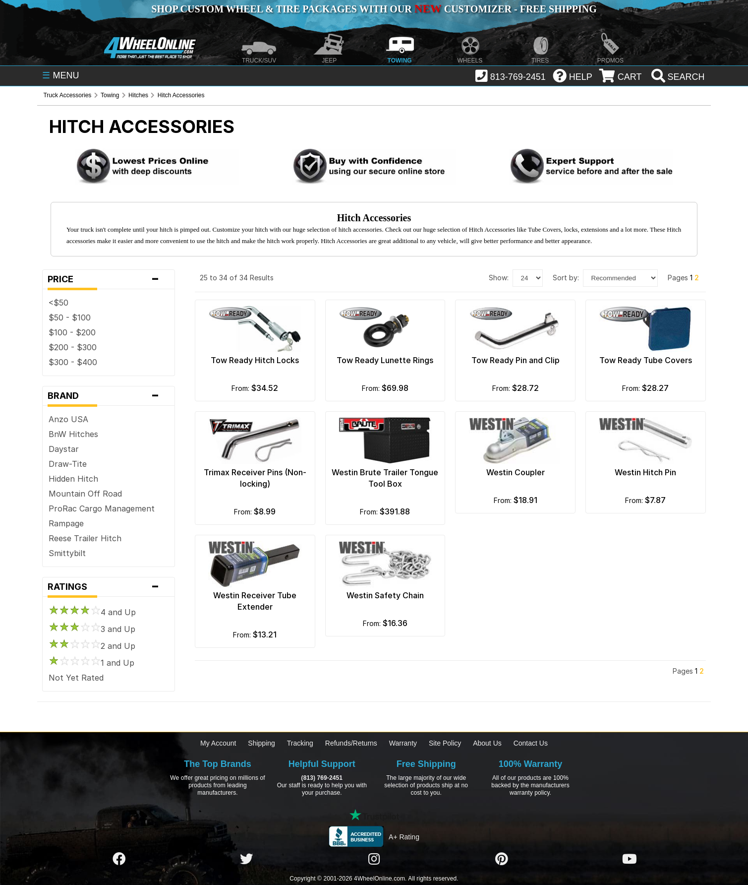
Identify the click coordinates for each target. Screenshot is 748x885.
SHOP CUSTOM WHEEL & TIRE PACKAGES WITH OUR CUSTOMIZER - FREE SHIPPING (373, 8)
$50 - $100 (70, 317)
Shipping (261, 743)
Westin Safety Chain (385, 595)
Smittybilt (67, 553)
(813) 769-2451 (322, 777)
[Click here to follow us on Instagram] (374, 859)
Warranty (403, 743)
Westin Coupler (515, 472)
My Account (218, 743)
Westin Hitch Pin (645, 472)
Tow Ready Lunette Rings (385, 360)
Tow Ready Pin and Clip (515, 360)
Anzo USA (68, 419)
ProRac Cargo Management (102, 508)
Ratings (109, 587)
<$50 (58, 303)
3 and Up (92, 629)
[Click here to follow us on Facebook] (119, 859)
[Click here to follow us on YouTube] (629, 859)
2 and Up (92, 646)
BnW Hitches (73, 434)
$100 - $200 (72, 332)
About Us (487, 743)
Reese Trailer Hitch (85, 538)
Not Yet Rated (76, 678)
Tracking (300, 743)
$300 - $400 (73, 362)
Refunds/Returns (351, 743)
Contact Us (531, 743)
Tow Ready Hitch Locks (255, 360)
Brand (109, 396)
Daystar (64, 449)
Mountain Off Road (85, 494)
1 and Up (91, 663)
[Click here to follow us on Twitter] (246, 859)
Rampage (66, 523)
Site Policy (445, 743)
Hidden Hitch (73, 479)
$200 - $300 (73, 347)
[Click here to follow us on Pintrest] (502, 859)
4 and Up (92, 612)
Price (109, 279)
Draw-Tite (68, 464)
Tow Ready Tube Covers (645, 360)
